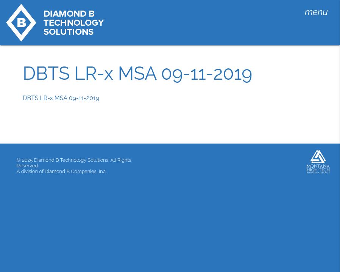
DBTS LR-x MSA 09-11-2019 (61, 98)
